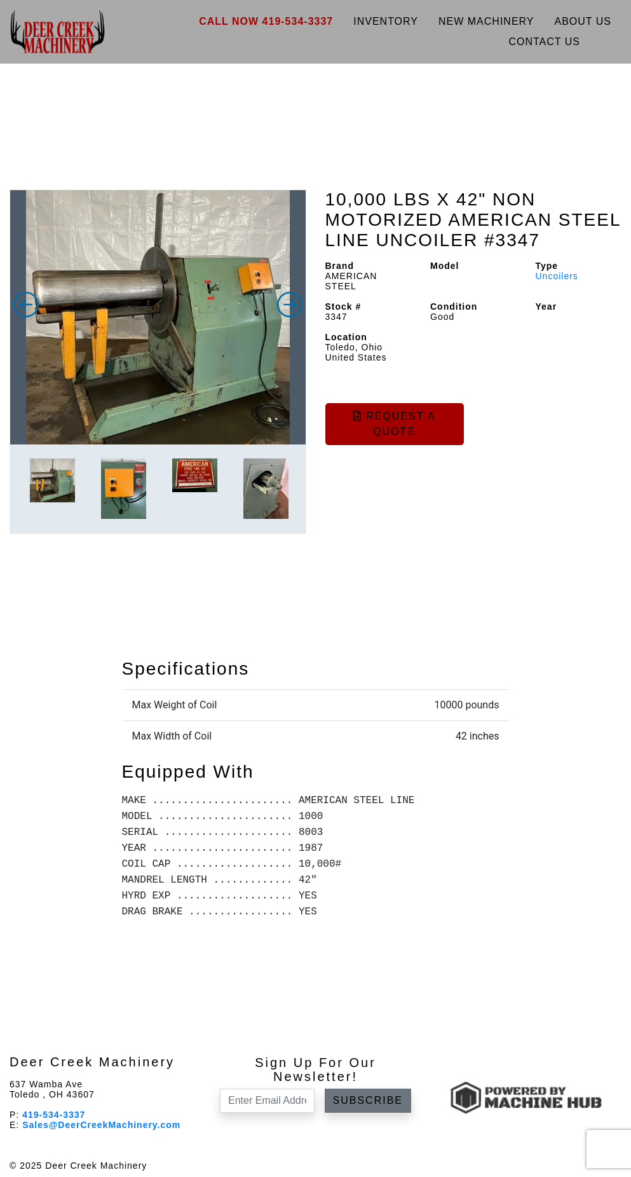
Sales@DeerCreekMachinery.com (101, 1125)
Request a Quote (394, 424)
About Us (583, 21)
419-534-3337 (53, 1115)
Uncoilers (557, 276)
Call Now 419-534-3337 (266, 21)
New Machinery (486, 21)
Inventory (385, 21)
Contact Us (544, 41)
